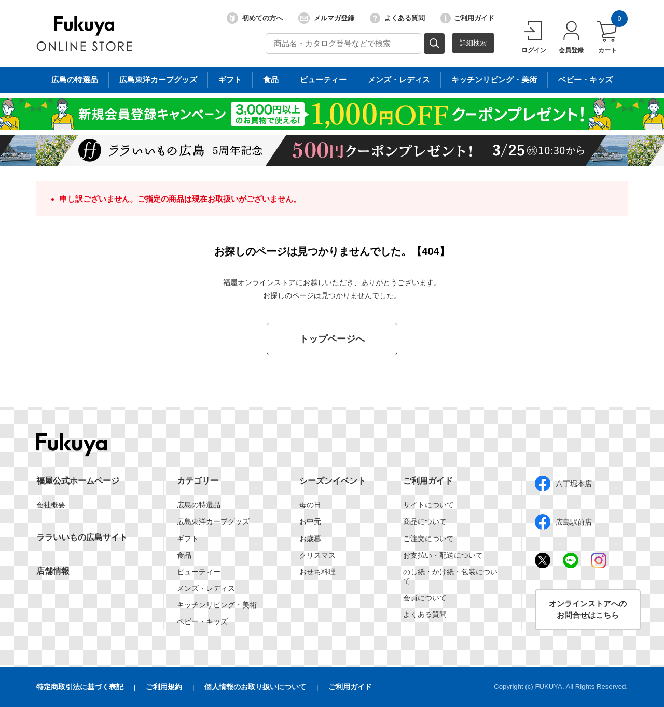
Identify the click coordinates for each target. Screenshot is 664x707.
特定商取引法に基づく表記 (79, 687)
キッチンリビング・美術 (217, 605)
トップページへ (332, 339)
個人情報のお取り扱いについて (255, 687)
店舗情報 (53, 571)
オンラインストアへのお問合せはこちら (588, 609)
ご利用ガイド (467, 18)
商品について (425, 521)
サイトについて (428, 505)
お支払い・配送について (443, 555)
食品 (184, 555)
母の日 (310, 505)
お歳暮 (310, 538)
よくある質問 (397, 18)
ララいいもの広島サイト (82, 537)
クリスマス (317, 555)
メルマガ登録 (326, 18)
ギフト (188, 538)
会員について (425, 597)
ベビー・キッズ (202, 621)
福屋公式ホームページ (77, 480)
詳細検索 (473, 43)
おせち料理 (317, 572)
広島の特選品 (198, 505)
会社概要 (50, 505)
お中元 (310, 521)
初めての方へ (255, 18)
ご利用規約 (164, 687)
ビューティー (198, 572)
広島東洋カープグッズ (213, 521)
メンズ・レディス (206, 588)
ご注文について (428, 538)
